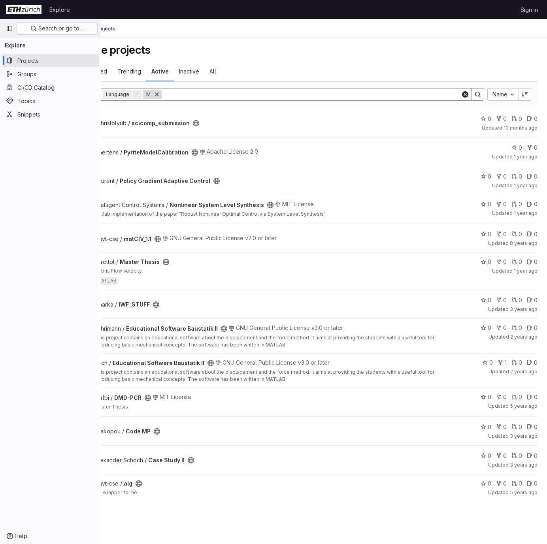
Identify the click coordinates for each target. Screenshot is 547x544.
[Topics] (50, 100)
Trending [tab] (171, 71)
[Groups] (50, 74)
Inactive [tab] (231, 71)
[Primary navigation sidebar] (9, 28)
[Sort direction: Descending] (525, 94)
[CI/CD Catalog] (50, 87)
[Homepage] (23, 9)
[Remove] (198, 94)
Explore (59, 9)
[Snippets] (50, 114)
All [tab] (254, 71)
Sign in (529, 9)
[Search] (332, 94)
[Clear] (465, 94)
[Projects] (50, 60)
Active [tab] (201, 71)
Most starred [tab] (132, 71)
